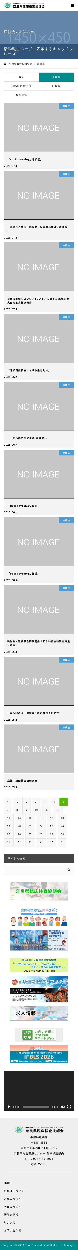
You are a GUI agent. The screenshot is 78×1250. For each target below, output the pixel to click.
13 (8, 818)
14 (19, 818)
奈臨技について (14, 1191)
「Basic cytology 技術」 (23, 506)
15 (30, 818)
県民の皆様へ (12, 1199)
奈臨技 (56, 77)
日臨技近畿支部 (21, 85)
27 (30, 834)
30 (62, 834)
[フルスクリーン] (69, 1107)
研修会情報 (11, 1214)
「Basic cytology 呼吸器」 (25, 159)
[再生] (9, 1107)
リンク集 (9, 1222)
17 (51, 818)
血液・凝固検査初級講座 (22, 780)
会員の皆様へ (12, 1207)
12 (57, 810)
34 (40, 842)
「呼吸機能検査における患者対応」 (29, 370)
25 (8, 834)
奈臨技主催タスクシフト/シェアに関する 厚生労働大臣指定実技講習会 (38, 300)
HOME (8, 1183)
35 (51, 842)
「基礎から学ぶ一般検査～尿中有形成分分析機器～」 (37, 229)
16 (40, 818)
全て (21, 77)
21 (30, 826)
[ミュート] (63, 1107)
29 (51, 834)
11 (47, 810)
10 (36, 810)
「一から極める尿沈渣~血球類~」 (28, 438)
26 (19, 834)
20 (19, 826)
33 (30, 842)
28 (40, 834)
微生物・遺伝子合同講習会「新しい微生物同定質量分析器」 (38, 643)
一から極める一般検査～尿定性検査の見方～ (34, 713)
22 (40, 826)
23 (51, 826)
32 (19, 842)
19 (8, 826)
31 (8, 842)
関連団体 (21, 94)
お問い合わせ (12, 1230)
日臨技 (56, 85)
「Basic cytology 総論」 (23, 573)
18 (62, 818)
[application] (39, 1091)
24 (62, 826)
